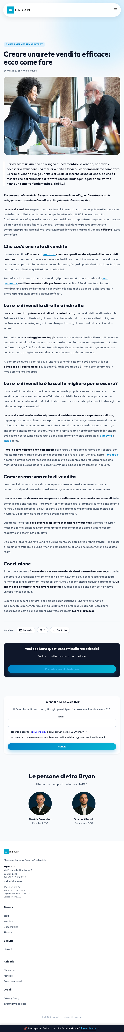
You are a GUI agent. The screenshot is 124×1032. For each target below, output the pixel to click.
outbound (106, 435)
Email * (62, 716)
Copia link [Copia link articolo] (60, 630)
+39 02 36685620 (17, 877)
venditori (49, 254)
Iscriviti (62, 746)
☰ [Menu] (115, 10)
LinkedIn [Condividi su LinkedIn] (25, 629)
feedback (113, 454)
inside (7, 440)
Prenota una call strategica (62, 669)
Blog (6, 915)
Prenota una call (13, 981)
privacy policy (39, 731)
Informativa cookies (15, 1003)
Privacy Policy (12, 998)
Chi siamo (9, 970)
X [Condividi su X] (42, 629)
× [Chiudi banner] (99, 1028)
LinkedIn (8, 949)
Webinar (8, 921)
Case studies (11, 926)
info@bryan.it (16, 880)
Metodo (8, 975)
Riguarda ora (88, 1028)
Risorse (8, 932)
